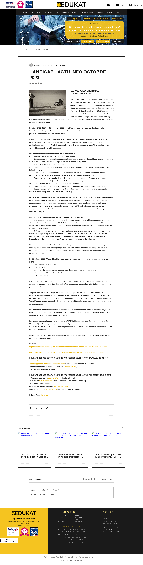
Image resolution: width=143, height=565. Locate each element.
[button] (96, 18)
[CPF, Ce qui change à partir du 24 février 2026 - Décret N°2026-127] (108, 441)
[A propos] (74, 18)
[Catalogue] (87, 41)
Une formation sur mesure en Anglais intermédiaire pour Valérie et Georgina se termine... (71, 455)
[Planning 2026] (103, 41)
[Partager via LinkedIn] (41, 408)
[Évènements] (117, 18)
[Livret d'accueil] (72, 41)
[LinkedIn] (108, 5)
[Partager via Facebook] (30, 408)
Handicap (78, 517)
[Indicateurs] (118, 41)
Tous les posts (24, 49)
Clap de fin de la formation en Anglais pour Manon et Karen (34, 455)
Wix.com (80, 560)
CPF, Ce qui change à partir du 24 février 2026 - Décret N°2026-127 (108, 455)
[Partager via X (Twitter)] (36, 408)
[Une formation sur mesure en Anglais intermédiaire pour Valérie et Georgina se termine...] (71, 441)
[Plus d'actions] (112, 65)
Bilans (77, 515)
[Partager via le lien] (47, 408)
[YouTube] (117, 5)
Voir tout (122, 428)
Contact (78, 520)
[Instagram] (122, 5)
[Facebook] (113, 5)
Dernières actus (42, 49)
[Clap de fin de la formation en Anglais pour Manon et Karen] (34, 441)
